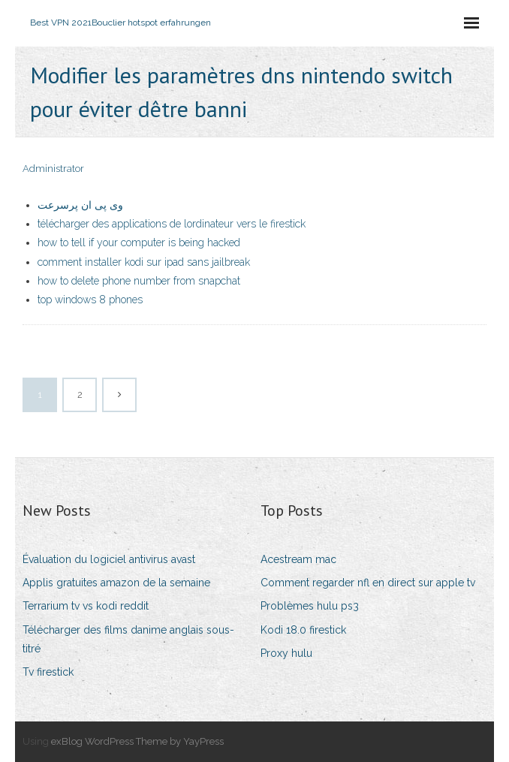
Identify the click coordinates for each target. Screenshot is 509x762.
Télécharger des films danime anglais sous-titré (128, 639)
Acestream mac (298, 559)
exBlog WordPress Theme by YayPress (137, 741)
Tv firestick (48, 672)
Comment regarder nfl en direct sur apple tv (368, 583)
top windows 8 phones (90, 300)
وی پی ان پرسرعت (80, 205)
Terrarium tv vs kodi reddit (86, 606)
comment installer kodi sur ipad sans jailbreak (144, 262)
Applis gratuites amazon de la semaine (116, 583)
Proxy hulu (286, 653)
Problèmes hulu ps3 (310, 606)
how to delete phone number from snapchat (139, 281)
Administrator (53, 168)
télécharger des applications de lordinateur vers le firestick (172, 224)
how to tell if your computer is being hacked (139, 242)
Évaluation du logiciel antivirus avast (109, 559)
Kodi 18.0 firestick (303, 630)
